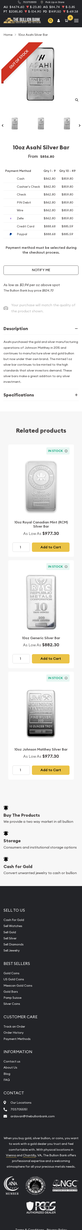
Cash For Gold (13, 920)
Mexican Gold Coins (17, 985)
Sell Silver (10, 938)
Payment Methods (17, 1039)
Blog (6, 1074)
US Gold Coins (13, 979)
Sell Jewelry (11, 950)
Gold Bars (10, 992)
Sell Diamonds (13, 944)
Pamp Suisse (12, 998)
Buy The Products (21, 815)
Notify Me (41, 270)
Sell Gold (9, 932)
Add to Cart (50, 547)
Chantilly (29, 1155)
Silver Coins (11, 1004)
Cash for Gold (17, 866)
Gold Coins (11, 973)
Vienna (11, 1155)
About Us (10, 1067)
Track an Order (14, 1026)
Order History (13, 1033)
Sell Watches (12, 926)
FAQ (6, 1080)
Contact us (11, 1061)
